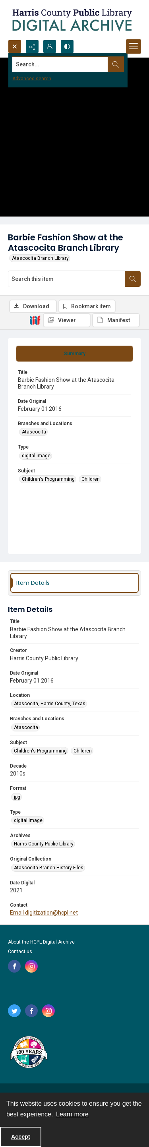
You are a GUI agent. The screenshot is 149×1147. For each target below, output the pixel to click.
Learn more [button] (72, 1114)
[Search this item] (66, 279)
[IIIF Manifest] (116, 320)
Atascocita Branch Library (40, 258)
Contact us (20, 951)
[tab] (74, 353)
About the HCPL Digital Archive (41, 942)
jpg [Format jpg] (17, 797)
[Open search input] (14, 46)
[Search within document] (133, 279)
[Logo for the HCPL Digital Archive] (71, 20)
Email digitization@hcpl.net (44, 912)
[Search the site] (60, 64)
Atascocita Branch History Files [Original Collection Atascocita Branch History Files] (48, 867)
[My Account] (49, 46)
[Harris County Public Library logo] (28, 1053)
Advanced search (31, 78)
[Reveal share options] (32, 46)
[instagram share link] (31, 966)
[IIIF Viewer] (67, 320)
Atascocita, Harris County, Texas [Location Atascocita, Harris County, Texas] (49, 703)
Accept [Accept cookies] (20, 1136)
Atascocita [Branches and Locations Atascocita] (34, 432)
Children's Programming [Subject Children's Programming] (48, 479)
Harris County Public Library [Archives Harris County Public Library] (44, 844)
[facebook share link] (14, 966)
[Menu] (133, 46)
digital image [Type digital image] (36, 455)
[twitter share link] (14, 1010)
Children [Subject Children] (90, 479)
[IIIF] (35, 320)
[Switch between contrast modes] (67, 46)
